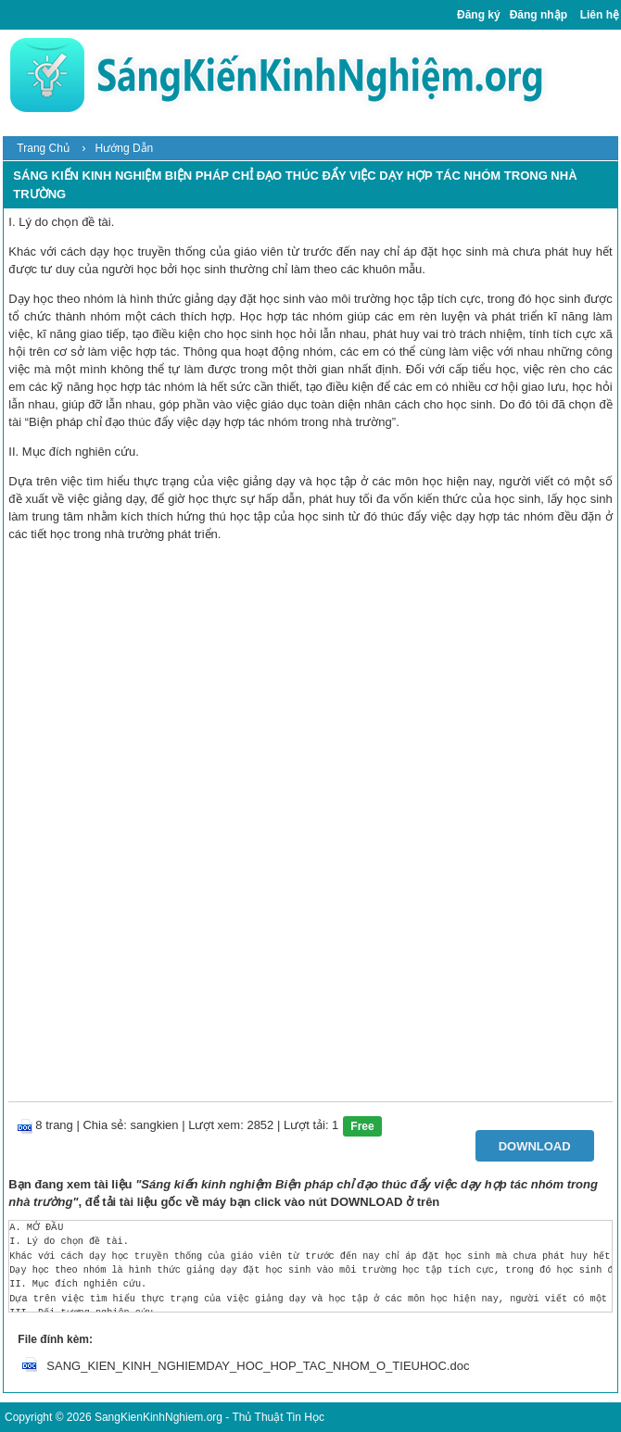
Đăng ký (479, 14)
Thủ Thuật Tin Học (277, 1417)
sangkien (155, 1125)
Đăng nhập (538, 14)
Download (535, 1146)
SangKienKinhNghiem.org (158, 1417)
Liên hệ (599, 14)
